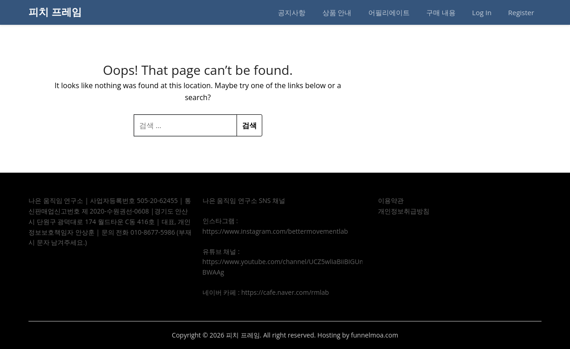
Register (521, 12)
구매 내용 (441, 12)
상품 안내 (337, 12)
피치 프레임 (55, 11)
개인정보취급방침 (403, 211)
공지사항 (291, 12)
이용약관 (391, 200)
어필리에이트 (389, 12)
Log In (481, 12)
